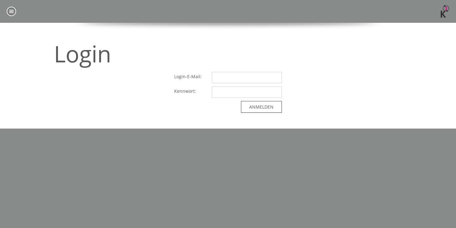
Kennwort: (185, 91)
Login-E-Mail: (188, 76)
